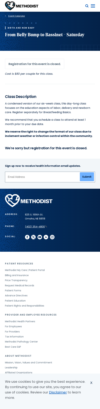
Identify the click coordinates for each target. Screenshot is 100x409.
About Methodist (18, 356)
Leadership (11, 367)
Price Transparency (16, 280)
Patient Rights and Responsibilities (24, 305)
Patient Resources (19, 263)
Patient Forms (13, 290)
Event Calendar (16, 16)
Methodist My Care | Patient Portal (25, 270)
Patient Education (15, 300)
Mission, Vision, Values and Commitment (28, 362)
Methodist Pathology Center (21, 341)
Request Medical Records (19, 285)
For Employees (13, 326)
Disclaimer (58, 392)
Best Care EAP (13, 346)
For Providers (12, 331)
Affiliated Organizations (18, 372)
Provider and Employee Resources (31, 314)
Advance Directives (16, 295)
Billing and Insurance (17, 275)
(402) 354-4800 (36, 226)
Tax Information (14, 336)
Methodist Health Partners (20, 321)
